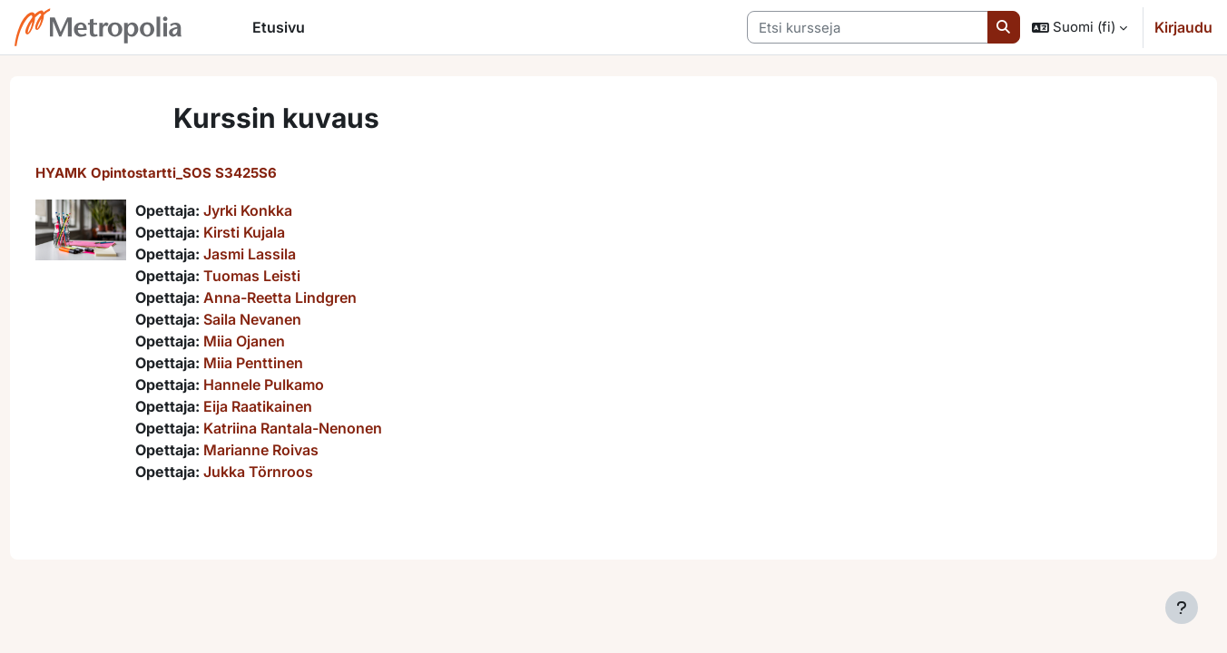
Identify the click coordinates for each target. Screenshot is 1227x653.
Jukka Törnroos (292, 472)
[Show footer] (1181, 607)
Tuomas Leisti (285, 276)
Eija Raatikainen (291, 406)
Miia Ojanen (278, 341)
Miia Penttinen (287, 363)
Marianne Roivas (294, 450)
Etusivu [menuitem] (278, 27)
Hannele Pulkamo (297, 384)
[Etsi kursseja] (867, 27)
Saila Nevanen (286, 319)
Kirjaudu (1183, 27)
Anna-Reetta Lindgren (313, 297)
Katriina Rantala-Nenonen (326, 428)
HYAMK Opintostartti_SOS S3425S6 (189, 172)
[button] (1079, 27)
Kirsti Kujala (278, 232)
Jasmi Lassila (283, 254)
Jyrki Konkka (281, 210)
